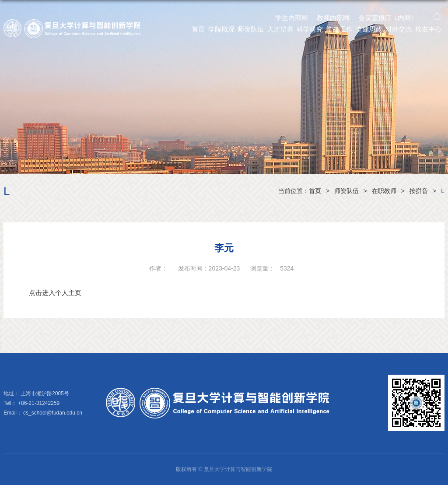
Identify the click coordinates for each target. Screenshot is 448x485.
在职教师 (384, 190)
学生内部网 (291, 17)
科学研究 (310, 29)
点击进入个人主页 (55, 292)
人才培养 (280, 29)
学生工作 (339, 29)
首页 (198, 29)
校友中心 (428, 29)
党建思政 (369, 29)
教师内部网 (333, 17)
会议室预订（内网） (387, 17)
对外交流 (398, 29)
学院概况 (221, 29)
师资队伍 (251, 29)
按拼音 (419, 190)
